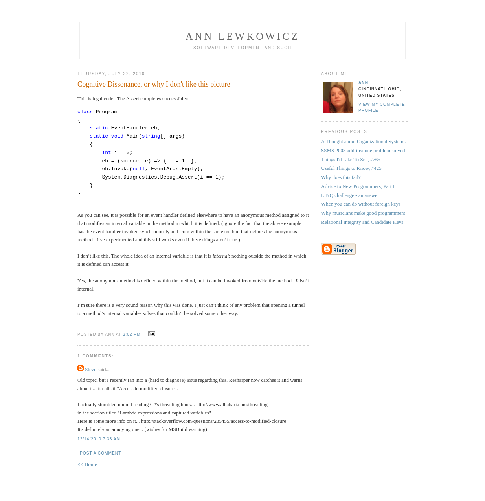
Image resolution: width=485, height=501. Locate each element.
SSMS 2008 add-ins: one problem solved (363, 150)
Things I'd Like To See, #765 (350, 159)
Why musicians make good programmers (363, 213)
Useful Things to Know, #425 (351, 168)
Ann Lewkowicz (243, 36)
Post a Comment (100, 453)
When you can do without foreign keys (360, 204)
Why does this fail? (341, 177)
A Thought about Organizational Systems (363, 141)
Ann (363, 83)
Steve (90, 369)
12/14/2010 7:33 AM (98, 439)
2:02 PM (132, 334)
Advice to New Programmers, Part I (358, 186)
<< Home (87, 464)
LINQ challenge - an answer (350, 195)
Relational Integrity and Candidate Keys (362, 222)
